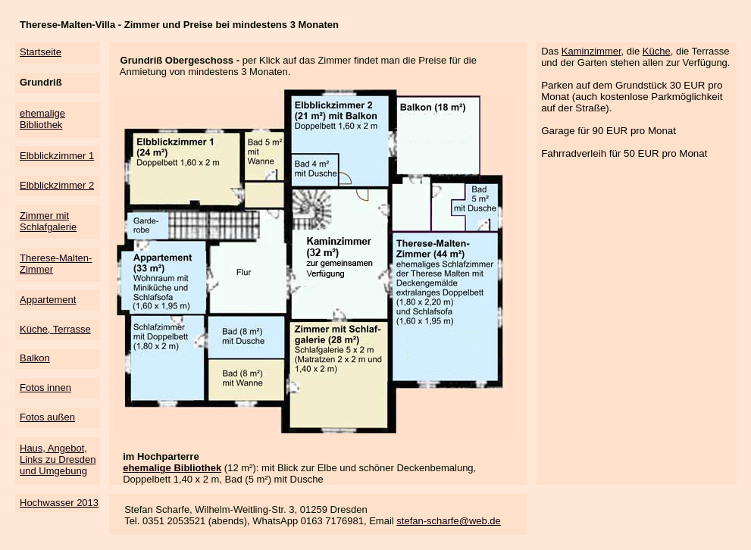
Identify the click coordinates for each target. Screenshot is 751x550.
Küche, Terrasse (55, 329)
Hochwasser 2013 (59, 502)
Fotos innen (45, 387)
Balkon (35, 358)
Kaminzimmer (591, 51)
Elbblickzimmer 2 (57, 185)
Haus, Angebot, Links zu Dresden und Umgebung (57, 459)
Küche (657, 51)
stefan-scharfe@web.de (448, 521)
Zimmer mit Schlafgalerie (48, 221)
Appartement (48, 299)
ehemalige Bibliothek (42, 119)
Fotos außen (47, 417)
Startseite (40, 52)
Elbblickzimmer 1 (57, 155)
